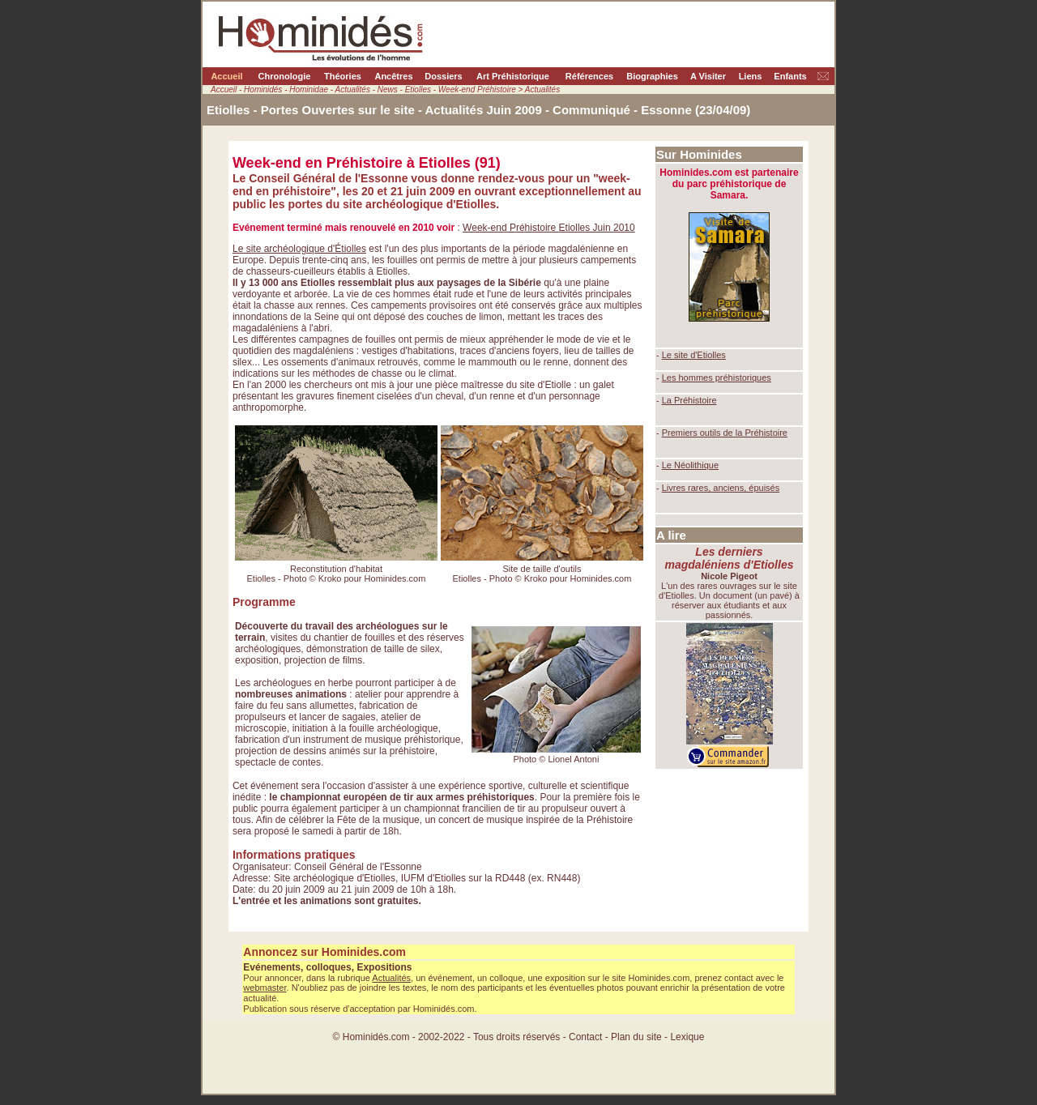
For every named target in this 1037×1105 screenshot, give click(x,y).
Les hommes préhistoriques (716, 377)
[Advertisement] (729, 842)
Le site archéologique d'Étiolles (299, 248)
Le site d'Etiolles (694, 355)
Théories (342, 76)
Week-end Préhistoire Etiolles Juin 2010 (549, 227)
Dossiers (443, 76)
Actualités (391, 978)
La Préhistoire (689, 400)
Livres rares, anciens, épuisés (721, 488)
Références (589, 76)
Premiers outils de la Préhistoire (724, 432)
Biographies (652, 76)
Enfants (790, 76)
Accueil (226, 76)
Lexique (687, 1037)
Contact (585, 1037)
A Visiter (708, 76)
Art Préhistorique (512, 76)
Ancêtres (393, 76)
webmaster (264, 987)
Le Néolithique (690, 465)
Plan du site (637, 1037)
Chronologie (284, 76)
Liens (750, 76)
